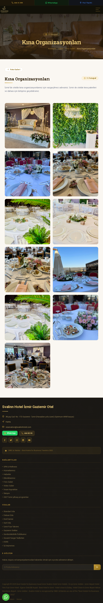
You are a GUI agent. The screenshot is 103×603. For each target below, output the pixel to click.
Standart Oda (9, 511)
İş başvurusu (9, 546)
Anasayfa (52, 49)
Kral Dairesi (8, 519)
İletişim (7, 493)
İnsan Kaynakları (10, 489)
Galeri (60, 49)
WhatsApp (10, 433)
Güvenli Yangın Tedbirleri (14, 538)
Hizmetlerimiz (9, 470)
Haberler (7, 474)
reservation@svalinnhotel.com (18, 427)
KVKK (6, 542)
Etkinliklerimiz (9, 478)
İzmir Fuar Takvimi (11, 527)
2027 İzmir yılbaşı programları (16, 497)
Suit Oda (7, 523)
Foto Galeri (70, 49)
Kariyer (19, 599)
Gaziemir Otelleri (10, 530)
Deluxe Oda (8, 515)
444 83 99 (27, 433)
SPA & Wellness (10, 467)
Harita (8, 422)
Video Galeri (9, 486)
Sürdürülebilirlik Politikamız (15, 534)
